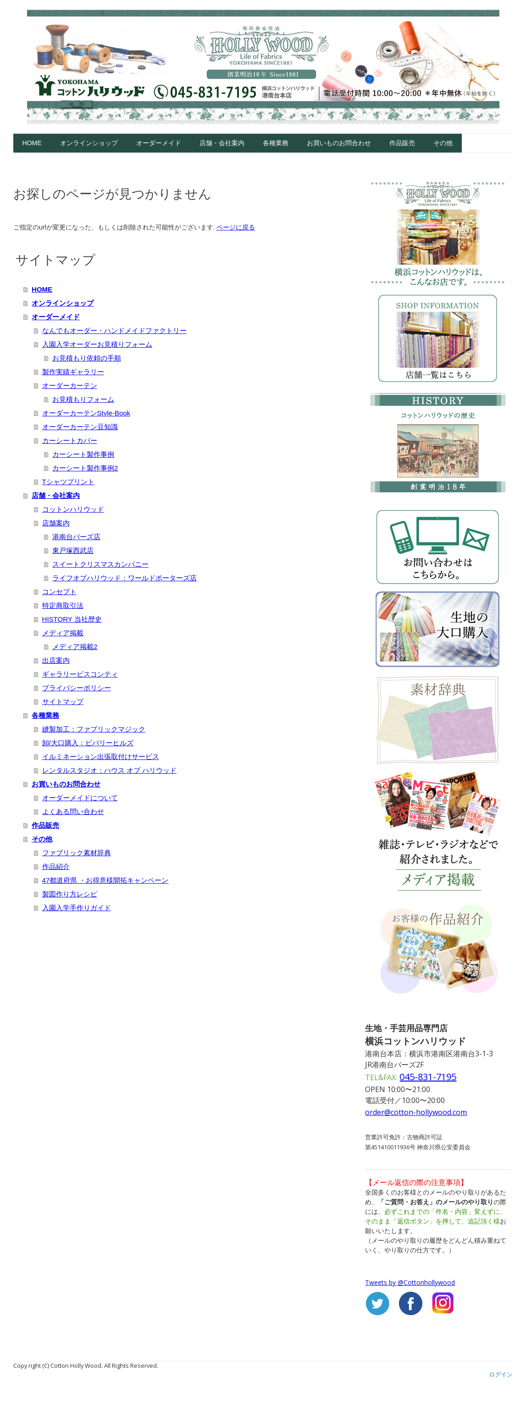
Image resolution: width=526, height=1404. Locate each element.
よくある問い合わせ (73, 811)
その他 (443, 143)
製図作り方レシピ (69, 894)
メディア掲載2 (74, 646)
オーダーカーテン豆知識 (80, 427)
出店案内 (56, 660)
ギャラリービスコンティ (80, 674)
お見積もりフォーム (83, 399)
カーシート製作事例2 (85, 468)
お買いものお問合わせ (339, 143)
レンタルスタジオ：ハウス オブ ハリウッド (109, 770)
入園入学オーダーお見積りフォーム (97, 344)
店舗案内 (56, 523)
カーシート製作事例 (83, 454)
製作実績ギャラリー (73, 372)
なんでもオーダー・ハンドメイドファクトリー (114, 330)
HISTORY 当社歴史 (72, 619)
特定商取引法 (62, 605)
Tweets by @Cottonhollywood (410, 1282)
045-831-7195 (427, 1077)
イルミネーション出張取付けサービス (100, 756)
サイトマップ (62, 701)
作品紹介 (56, 866)
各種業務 (275, 143)
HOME (32, 143)
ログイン (501, 1374)
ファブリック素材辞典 (76, 853)
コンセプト (59, 591)
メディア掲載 (62, 633)
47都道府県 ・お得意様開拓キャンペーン (105, 880)
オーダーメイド (158, 143)
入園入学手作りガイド (76, 908)
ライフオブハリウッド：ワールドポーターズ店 (124, 578)
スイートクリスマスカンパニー (100, 564)
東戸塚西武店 (73, 550)
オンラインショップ (89, 143)
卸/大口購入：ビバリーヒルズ (87, 743)
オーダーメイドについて (80, 798)
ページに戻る (235, 227)
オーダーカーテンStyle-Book (86, 413)
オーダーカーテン (69, 385)
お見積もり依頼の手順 (86, 358)
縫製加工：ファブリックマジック (93, 729)
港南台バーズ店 (76, 537)
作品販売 (402, 143)
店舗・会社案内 (221, 143)
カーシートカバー (69, 440)
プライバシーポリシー (76, 688)
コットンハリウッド (73, 509)
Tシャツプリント (68, 482)
